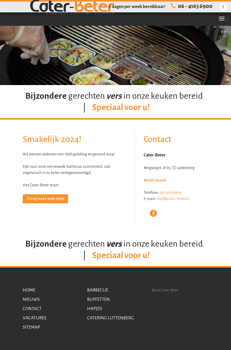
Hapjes (94, 308)
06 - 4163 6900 (190, 6)
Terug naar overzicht (45, 198)
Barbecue (97, 290)
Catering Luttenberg (110, 317)
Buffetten (98, 299)
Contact (32, 308)
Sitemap (31, 327)
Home (29, 290)
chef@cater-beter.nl (172, 199)
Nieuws (31, 299)
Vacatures (34, 317)
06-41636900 (171, 192)
